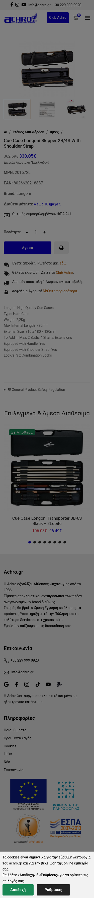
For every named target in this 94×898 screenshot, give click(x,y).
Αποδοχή (18, 889)
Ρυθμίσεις (53, 889)
